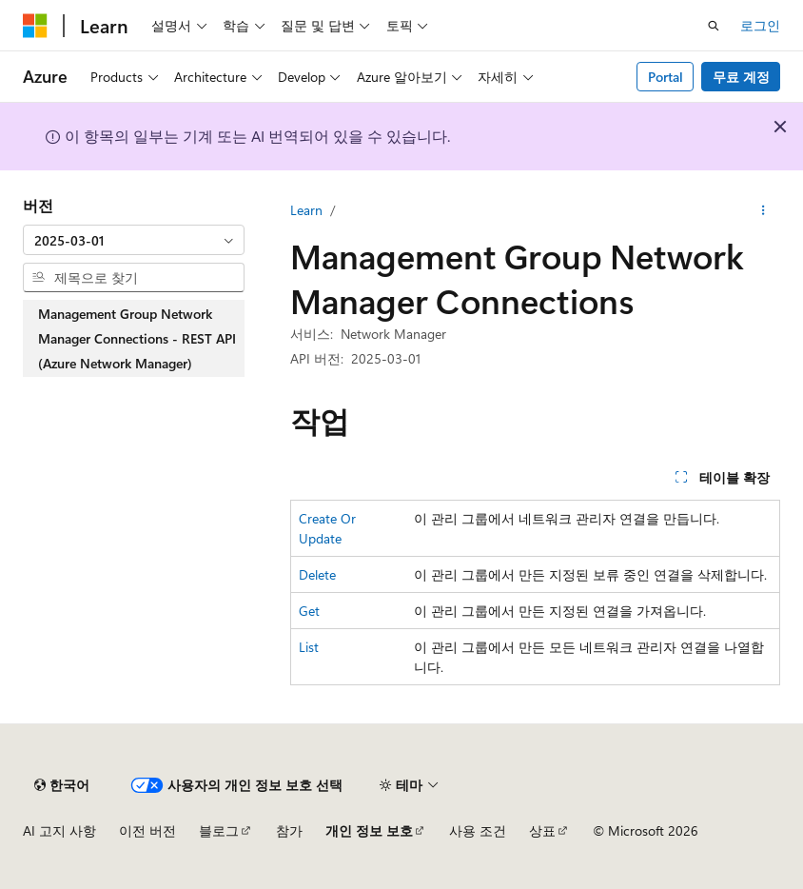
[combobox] (134, 240)
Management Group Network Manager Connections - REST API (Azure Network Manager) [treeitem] (137, 338)
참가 (289, 830)
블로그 (219, 830)
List (309, 647)
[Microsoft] (35, 25)
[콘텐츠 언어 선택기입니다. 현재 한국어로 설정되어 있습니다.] (62, 785)
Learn (306, 210)
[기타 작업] (763, 210)
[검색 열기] (714, 26)
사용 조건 (477, 830)
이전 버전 (147, 830)
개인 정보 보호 (369, 830)
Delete (317, 574)
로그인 (760, 25)
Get (309, 611)
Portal (665, 77)
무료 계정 (741, 77)
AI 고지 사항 (59, 830)
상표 (542, 830)
